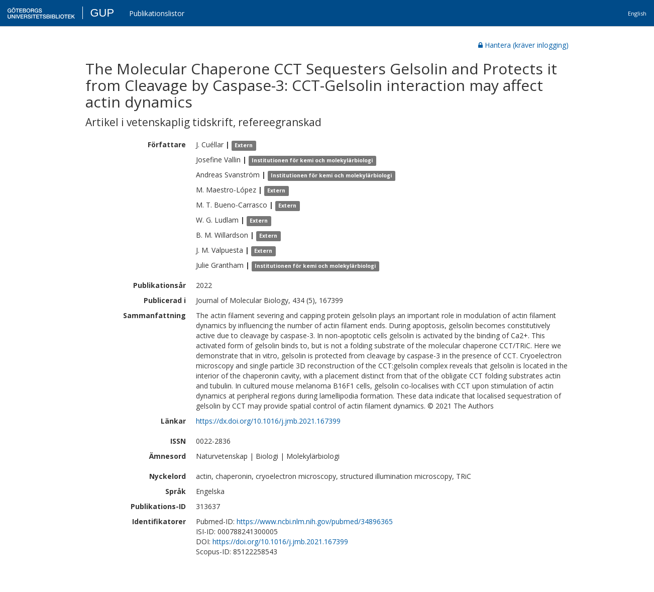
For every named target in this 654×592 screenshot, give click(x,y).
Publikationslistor (156, 13)
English (637, 13)
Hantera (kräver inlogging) (523, 45)
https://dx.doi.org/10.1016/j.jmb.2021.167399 (268, 421)
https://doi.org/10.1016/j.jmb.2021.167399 (280, 541)
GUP (102, 13)
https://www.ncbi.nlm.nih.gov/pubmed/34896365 (315, 521)
